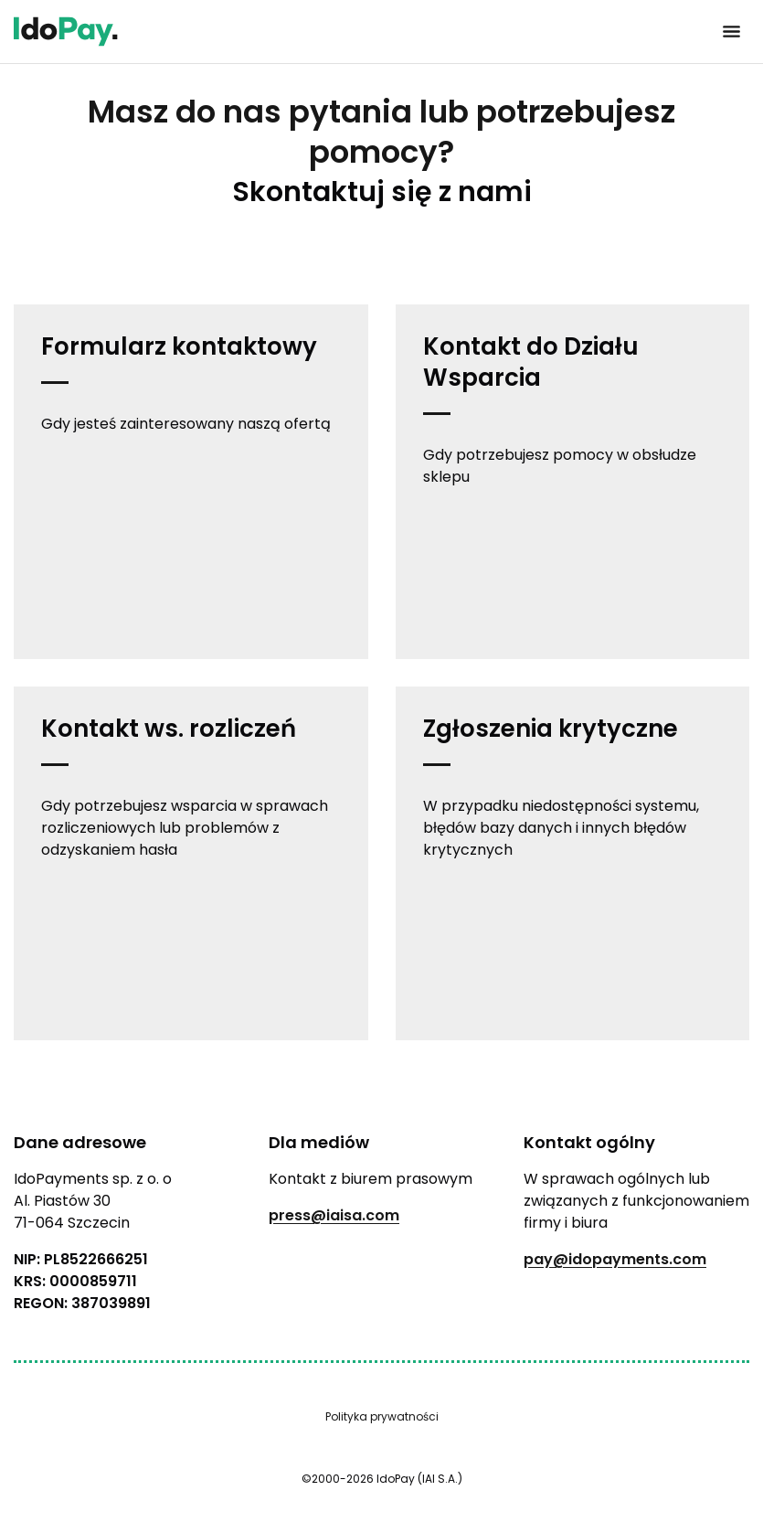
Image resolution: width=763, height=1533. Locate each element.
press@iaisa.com (334, 1215)
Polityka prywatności (382, 1416)
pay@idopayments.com (615, 1259)
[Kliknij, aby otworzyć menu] (731, 32)
